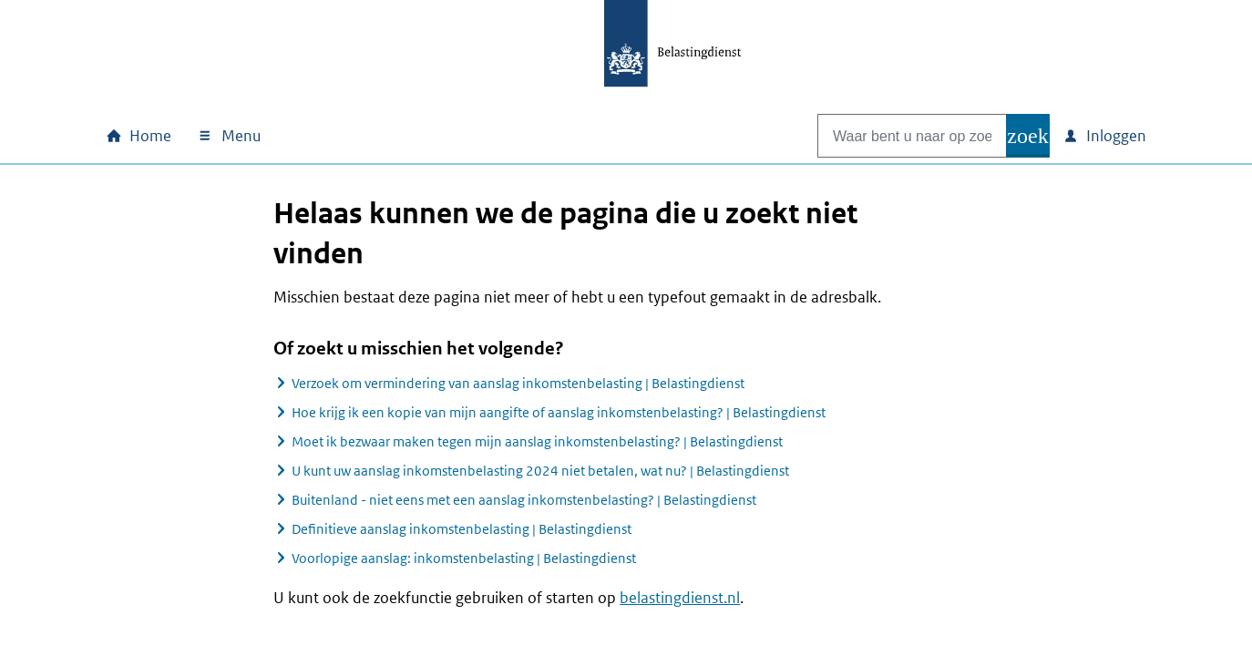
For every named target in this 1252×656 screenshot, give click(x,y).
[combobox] (893, 136)
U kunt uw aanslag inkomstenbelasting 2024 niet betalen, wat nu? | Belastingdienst (540, 470)
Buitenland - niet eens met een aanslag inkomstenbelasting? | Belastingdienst (524, 499)
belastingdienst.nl (680, 598)
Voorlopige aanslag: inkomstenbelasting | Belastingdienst (464, 558)
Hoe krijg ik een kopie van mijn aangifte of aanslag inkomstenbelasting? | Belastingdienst (559, 412)
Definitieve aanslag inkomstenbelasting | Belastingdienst (461, 529)
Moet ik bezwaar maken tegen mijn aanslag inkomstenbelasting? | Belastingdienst (537, 441)
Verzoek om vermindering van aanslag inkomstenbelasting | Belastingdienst (518, 383)
